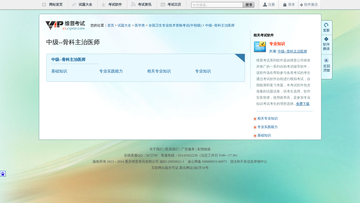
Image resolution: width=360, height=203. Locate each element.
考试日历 (174, 4)
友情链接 (204, 149)
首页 (110, 25)
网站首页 (56, 4)
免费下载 (303, 104)
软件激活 (311, 4)
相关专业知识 (159, 71)
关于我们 (156, 149)
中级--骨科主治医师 (220, 25)
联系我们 (172, 149)
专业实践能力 (111, 71)
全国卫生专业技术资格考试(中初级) (175, 25)
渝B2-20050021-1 (172, 162)
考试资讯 (144, 4)
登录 (291, 4)
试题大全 (85, 4)
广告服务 (188, 149)
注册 (271, 4)
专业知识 (203, 71)
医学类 (140, 25)
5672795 (152, 155)
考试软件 (115, 4)
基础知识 (59, 71)
